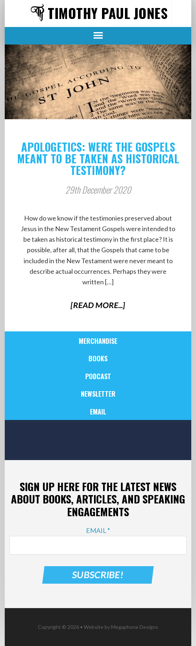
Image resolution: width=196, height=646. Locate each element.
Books (98, 358)
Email (98, 411)
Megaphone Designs (134, 627)
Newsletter (98, 393)
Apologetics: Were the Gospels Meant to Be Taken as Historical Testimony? (98, 158)
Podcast (98, 376)
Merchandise (98, 341)
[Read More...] (98, 305)
